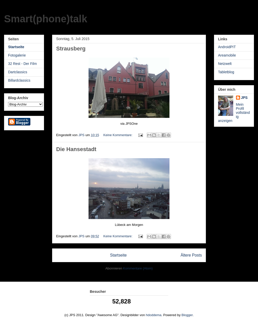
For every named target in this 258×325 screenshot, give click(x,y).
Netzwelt (225, 64)
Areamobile (227, 55)
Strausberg (70, 48)
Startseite (118, 255)
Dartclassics (17, 72)
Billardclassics (19, 80)
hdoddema (153, 315)
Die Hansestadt (76, 149)
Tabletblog (226, 72)
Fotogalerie (17, 55)
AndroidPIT (227, 47)
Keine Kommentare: (118, 135)
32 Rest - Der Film (22, 64)
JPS (244, 98)
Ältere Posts (191, 255)
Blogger (187, 315)
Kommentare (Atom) (138, 268)
